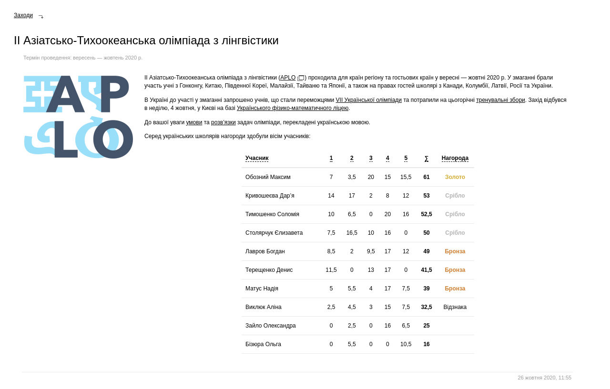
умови (194, 122)
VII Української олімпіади (369, 100)
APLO (287, 77)
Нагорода (455, 158)
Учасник (256, 158)
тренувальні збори (500, 100)
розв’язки (223, 122)
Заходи (23, 15)
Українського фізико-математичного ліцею (292, 108)
